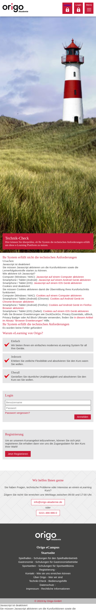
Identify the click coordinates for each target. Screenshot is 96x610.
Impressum (48, 588)
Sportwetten (48, 565)
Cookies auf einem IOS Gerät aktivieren (66, 311)
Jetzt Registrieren (18, 453)
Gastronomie (48, 561)
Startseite (48, 553)
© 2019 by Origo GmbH (48, 601)
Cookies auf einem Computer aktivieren (59, 295)
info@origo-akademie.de (48, 502)
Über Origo (48, 577)
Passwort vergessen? (17, 412)
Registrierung (48, 569)
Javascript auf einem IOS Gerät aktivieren (58, 282)
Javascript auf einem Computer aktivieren (60, 276)
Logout (67, 5)
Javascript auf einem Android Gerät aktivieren (65, 279)
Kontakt (48, 573)
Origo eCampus (48, 547)
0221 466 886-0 (48, 512)
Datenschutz (48, 584)
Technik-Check (48, 580)
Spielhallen (48, 558)
